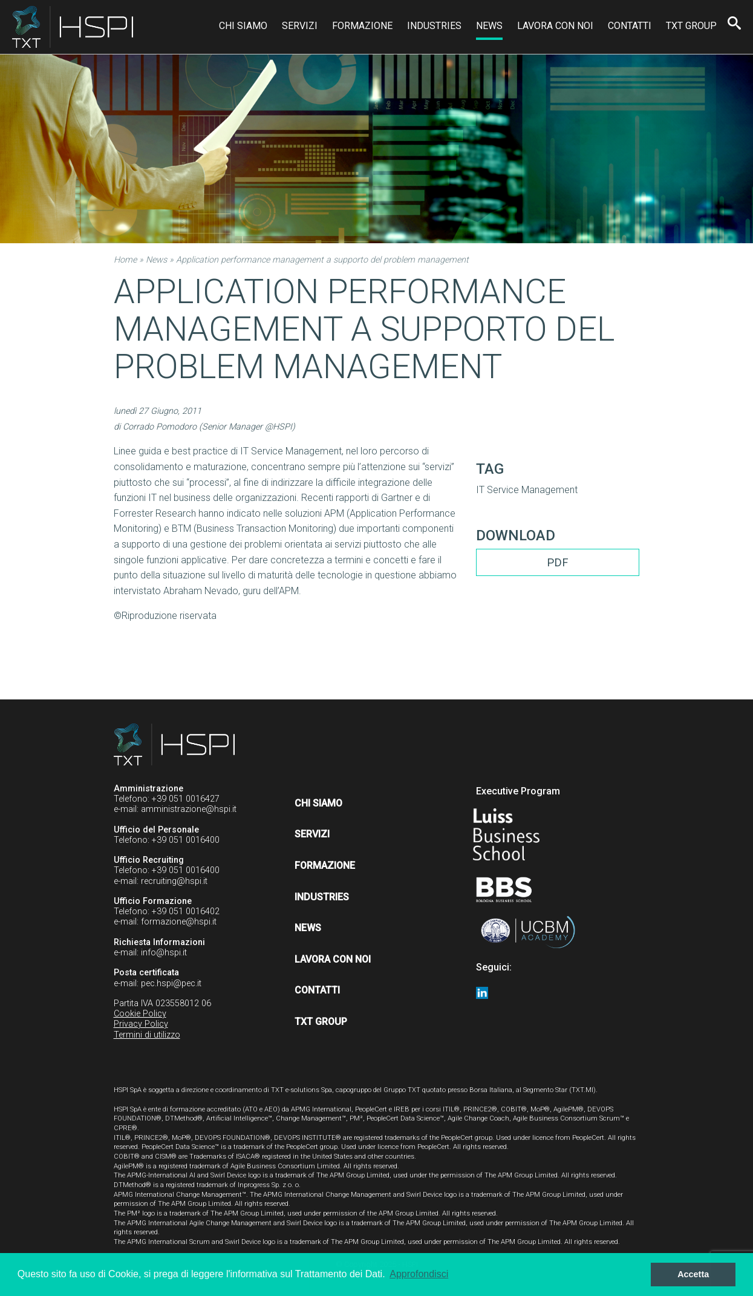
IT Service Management (527, 490)
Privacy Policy (141, 1024)
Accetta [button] (693, 1274)
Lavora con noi (555, 25)
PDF (558, 562)
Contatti (629, 25)
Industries (434, 25)
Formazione (362, 25)
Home (125, 260)
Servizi (300, 25)
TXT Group (691, 25)
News (489, 25)
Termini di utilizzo (147, 1035)
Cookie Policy (140, 1014)
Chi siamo (243, 25)
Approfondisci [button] (419, 1274)
